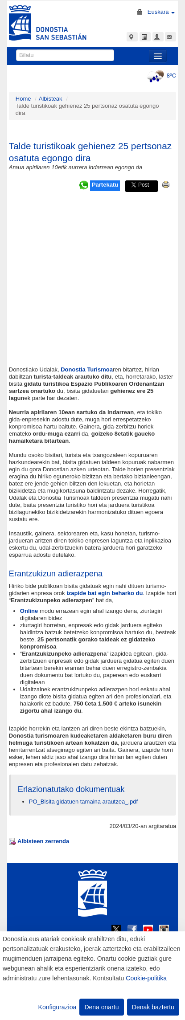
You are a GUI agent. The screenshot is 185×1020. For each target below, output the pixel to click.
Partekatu (105, 184)
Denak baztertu (153, 1007)
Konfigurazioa (57, 1007)
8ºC (160, 75)
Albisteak (50, 98)
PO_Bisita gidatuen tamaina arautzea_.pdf (83, 801)
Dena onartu (101, 1007)
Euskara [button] (161, 11)
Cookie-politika (146, 978)
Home (23, 98)
